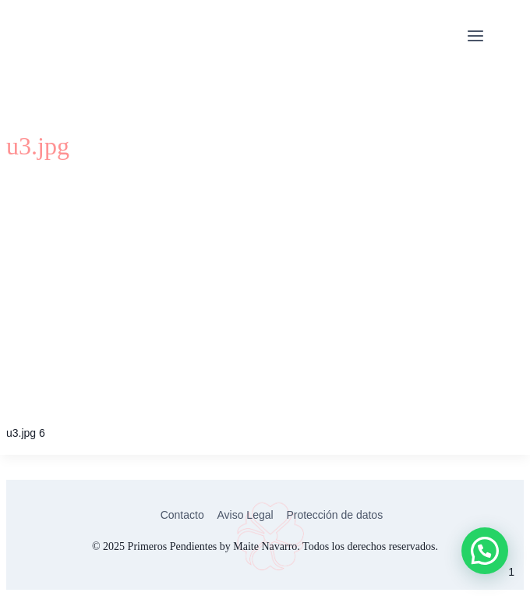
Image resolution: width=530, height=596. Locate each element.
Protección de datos (334, 515)
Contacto (182, 515)
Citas (511, 37)
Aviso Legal (245, 515)
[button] (484, 550)
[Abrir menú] (475, 37)
